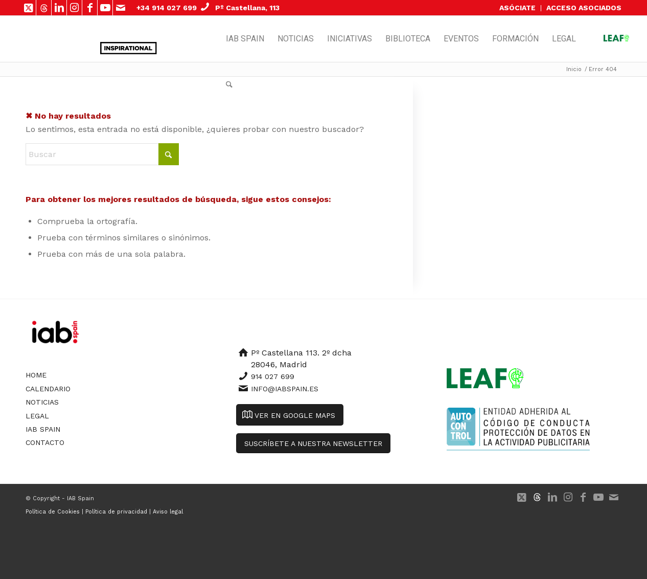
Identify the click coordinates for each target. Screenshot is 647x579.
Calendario (48, 389)
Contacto (45, 442)
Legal (37, 416)
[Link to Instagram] (74, 7)
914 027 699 (272, 376)
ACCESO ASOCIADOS (583, 8)
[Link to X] (28, 7)
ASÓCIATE (517, 8)
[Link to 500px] (43, 7)
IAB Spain (43, 429)
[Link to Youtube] (105, 7)
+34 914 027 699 (166, 8)
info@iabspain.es (284, 389)
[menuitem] (517, 8)
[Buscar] (229, 85)
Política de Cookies (53, 511)
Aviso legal (168, 511)
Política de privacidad (116, 511)
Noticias (42, 402)
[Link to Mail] (120, 7)
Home (36, 375)
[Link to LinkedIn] (59, 7)
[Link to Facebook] (89, 7)
